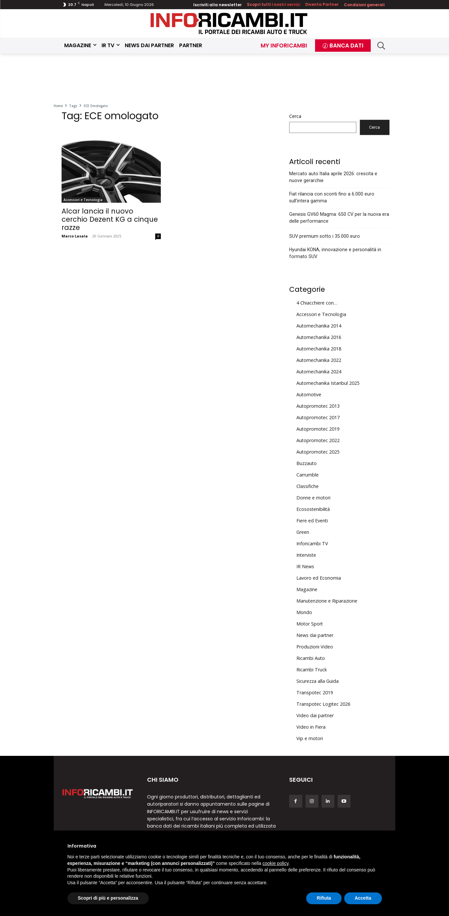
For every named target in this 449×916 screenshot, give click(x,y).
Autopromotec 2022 (318, 440)
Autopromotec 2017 (318, 417)
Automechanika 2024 (318, 371)
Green (302, 532)
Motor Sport (309, 624)
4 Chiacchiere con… (316, 303)
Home (58, 105)
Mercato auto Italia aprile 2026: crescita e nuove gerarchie (333, 177)
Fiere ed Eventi (312, 520)
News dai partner (314, 635)
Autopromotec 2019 (318, 429)
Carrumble (307, 475)
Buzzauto (306, 463)
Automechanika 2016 (318, 337)
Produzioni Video (314, 647)
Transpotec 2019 (314, 692)
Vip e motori (309, 738)
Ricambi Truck (311, 669)
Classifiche (307, 486)
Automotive (308, 394)
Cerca (295, 116)
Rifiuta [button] (324, 898)
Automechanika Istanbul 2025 (328, 383)
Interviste (306, 555)
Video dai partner (315, 715)
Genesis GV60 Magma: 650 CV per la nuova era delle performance (339, 218)
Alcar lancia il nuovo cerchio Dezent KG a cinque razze (110, 219)
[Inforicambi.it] (229, 23)
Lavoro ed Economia (318, 578)
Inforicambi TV (312, 543)
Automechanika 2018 (318, 349)
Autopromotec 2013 (318, 406)
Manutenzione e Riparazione (326, 601)
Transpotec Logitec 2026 (323, 704)
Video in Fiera (311, 727)
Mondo (304, 612)
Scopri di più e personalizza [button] (108, 898)
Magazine (306, 589)
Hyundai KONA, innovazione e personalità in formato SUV (335, 253)
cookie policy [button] (275, 863)
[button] (381, 45)
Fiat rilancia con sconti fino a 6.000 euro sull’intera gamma (331, 197)
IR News (305, 566)
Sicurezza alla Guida (317, 681)
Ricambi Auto (310, 658)
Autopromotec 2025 (318, 452)
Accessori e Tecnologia (83, 199)
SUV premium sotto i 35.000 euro (324, 236)
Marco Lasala (75, 236)
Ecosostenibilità (313, 509)
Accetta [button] (363, 898)
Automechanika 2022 (318, 360)
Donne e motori (313, 498)
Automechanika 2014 (318, 326)
